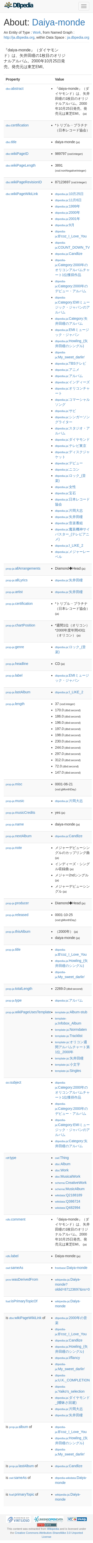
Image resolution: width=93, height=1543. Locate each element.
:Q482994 (67, 1208)
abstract (15, 89)
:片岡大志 (69, 511)
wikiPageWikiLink (22, 194)
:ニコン (67, 469)
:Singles (68, 1071)
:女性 (65, 487)
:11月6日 (68, 200)
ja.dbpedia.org (78, 37)
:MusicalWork (67, 1176)
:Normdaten (71, 1029)
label (14, 675)
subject (13, 1082)
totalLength (19, 989)
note (14, 848)
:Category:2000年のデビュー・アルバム (71, 286)
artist (14, 592)
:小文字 (67, 1064)
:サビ (65, 411)
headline (17, 664)
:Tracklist (69, 1036)
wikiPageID (17, 154)
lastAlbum (18, 692)
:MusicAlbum (70, 1189)
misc (14, 784)
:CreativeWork (71, 1183)
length (15, 704)
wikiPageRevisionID (24, 182)
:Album (62, 1164)
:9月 (64, 225)
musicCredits (20, 813)
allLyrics (17, 580)
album (18, 1427)
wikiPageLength (21, 165)
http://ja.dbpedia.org (19, 37)
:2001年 (67, 219)
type (14, 1000)
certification (17, 125)
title (11, 142)
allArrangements (23, 568)
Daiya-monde (58, 22)
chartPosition (20, 625)
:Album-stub (71, 1012)
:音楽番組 (69, 523)
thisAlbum (18, 931)
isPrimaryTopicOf (21, 1301)
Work (37, 32)
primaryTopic (21, 1494)
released (17, 915)
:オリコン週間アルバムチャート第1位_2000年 (72, 1047)
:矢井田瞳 (69, 517)
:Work (62, 1170)
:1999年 (67, 206)
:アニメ (67, 370)
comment (15, 1219)
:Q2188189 (68, 1195)
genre (15, 647)
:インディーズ (72, 382)
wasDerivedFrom (22, 1279)
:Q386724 (67, 1201)
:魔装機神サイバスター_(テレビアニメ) (72, 534)
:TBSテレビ (70, 363)
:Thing (62, 1158)
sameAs (14, 1268)
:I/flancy (67, 1358)
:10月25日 (69, 194)
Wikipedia (53, 1528)
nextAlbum (18, 836)
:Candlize (69, 254)
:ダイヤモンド (72, 439)
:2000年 (67, 212)
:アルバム (69, 376)
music (15, 801)
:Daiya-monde (71, 1268)
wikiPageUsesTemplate (28, 1012)
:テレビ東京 (70, 446)
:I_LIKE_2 (69, 545)
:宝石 (65, 493)
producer (17, 903)
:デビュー (69, 463)
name (15, 824)
